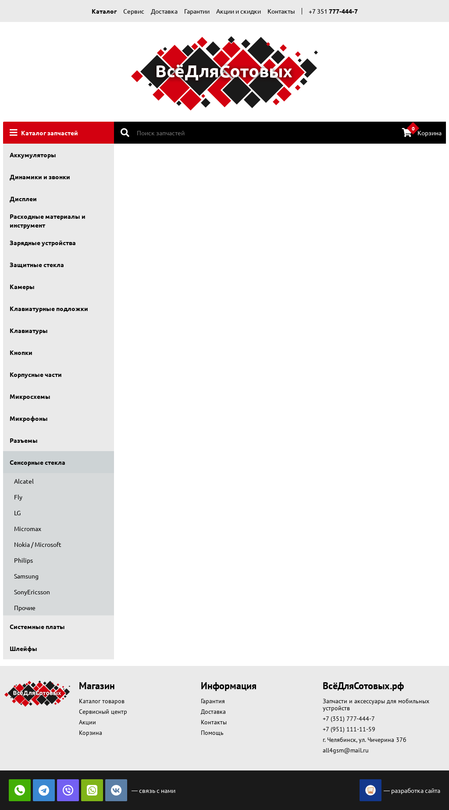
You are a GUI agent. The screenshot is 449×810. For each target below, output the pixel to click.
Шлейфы (23, 648)
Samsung (26, 576)
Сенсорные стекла (37, 462)
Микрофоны (29, 418)
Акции (87, 722)
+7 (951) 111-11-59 (349, 729)
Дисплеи (23, 198)
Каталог (104, 11)
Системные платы (37, 626)
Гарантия (213, 701)
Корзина (422, 132)
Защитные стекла (37, 264)
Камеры (22, 286)
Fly (18, 497)
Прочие (25, 607)
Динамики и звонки (40, 177)
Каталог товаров (102, 701)
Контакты (281, 11)
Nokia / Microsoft (37, 544)
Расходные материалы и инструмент (48, 220)
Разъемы (24, 440)
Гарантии (197, 11)
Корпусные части (36, 374)
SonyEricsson (32, 592)
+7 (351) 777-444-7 (349, 718)
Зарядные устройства (43, 242)
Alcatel (24, 481)
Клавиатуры (29, 330)
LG (17, 513)
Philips (23, 560)
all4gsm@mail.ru (346, 750)
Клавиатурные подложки (49, 308)
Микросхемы (30, 396)
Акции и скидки (238, 11)
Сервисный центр (103, 711)
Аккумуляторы (33, 155)
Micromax (27, 528)
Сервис (133, 11)
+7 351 (333, 10)
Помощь (212, 732)
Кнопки (21, 352)
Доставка (164, 11)
